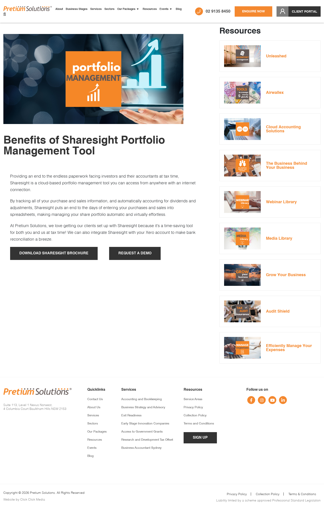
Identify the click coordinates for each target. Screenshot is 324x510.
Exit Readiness (131, 415)
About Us (93, 407)
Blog (179, 9)
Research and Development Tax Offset (147, 439)
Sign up (200, 438)
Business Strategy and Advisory (143, 407)
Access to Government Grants (142, 431)
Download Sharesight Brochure (53, 253)
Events (164, 9)
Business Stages (77, 9)
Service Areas (193, 399)
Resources (150, 9)
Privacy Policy (193, 407)
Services (96, 9)
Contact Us (95, 399)
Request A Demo (134, 253)
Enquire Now (253, 11)
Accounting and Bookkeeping (141, 399)
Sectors (109, 9)
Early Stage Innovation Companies (145, 423)
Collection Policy (195, 415)
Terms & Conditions (302, 494)
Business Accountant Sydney (141, 448)
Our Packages (126, 9)
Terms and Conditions (199, 423)
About (59, 9)
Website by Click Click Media (24, 499)
